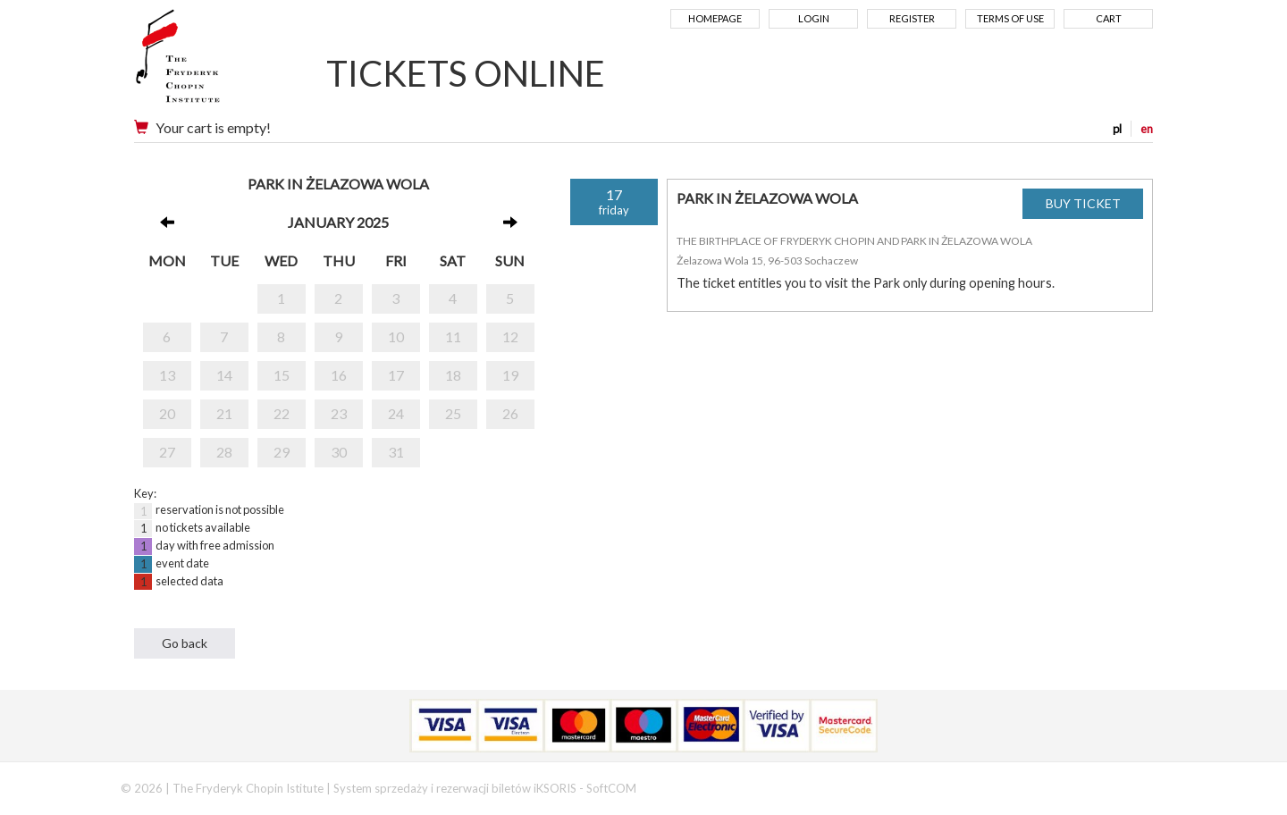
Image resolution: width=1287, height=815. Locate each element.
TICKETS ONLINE (465, 73)
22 (281, 413)
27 (167, 451)
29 (281, 451)
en (1146, 129)
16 (339, 374)
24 (396, 413)
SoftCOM (611, 788)
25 (453, 413)
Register (912, 18)
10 (396, 336)
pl (1117, 129)
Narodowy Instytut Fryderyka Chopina (212, 62)
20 (167, 413)
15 (281, 374)
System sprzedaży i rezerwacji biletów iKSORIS (454, 788)
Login (813, 18)
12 (510, 336)
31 (396, 451)
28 (224, 451)
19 (510, 374)
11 (453, 336)
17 (396, 374)
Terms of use (1010, 18)
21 (224, 413)
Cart (1109, 18)
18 (453, 374)
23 (339, 413)
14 (224, 374)
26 (510, 413)
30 (339, 451)
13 (167, 374)
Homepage (715, 18)
